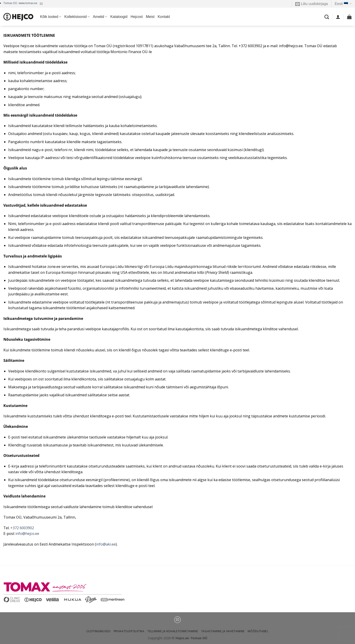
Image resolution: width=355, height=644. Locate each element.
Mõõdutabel (258, 631)
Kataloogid (118, 17)
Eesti (343, 4)
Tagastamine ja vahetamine (223, 631)
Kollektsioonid (77, 17)
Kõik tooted (50, 17)
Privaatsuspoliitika (129, 631)
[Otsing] (326, 17)
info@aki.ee (106, 544)
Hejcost (137, 17)
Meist (150, 17)
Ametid (100, 17)
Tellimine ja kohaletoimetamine (172, 631)
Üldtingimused (98, 631)
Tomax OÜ (20, 3)
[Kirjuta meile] (41, 3)
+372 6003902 (22, 527)
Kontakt (164, 17)
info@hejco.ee (27, 533)
